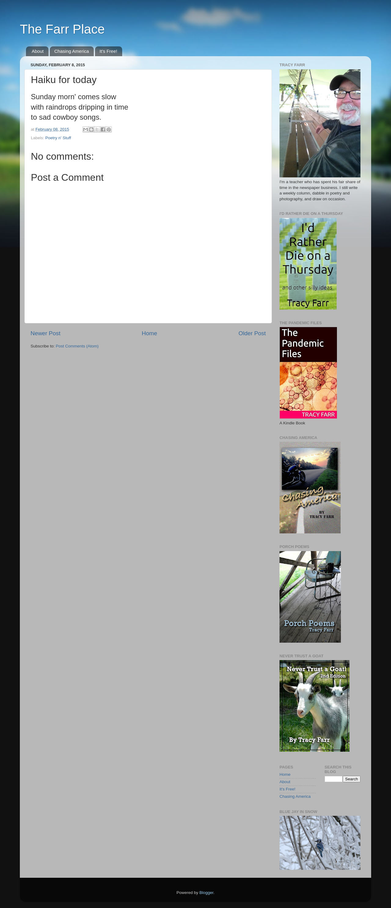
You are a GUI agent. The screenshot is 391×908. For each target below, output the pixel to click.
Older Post (252, 333)
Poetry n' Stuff (58, 138)
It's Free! (108, 51)
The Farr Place (62, 29)
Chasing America (71, 51)
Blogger (206, 892)
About (38, 51)
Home (149, 333)
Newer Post (45, 333)
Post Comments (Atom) (77, 346)
